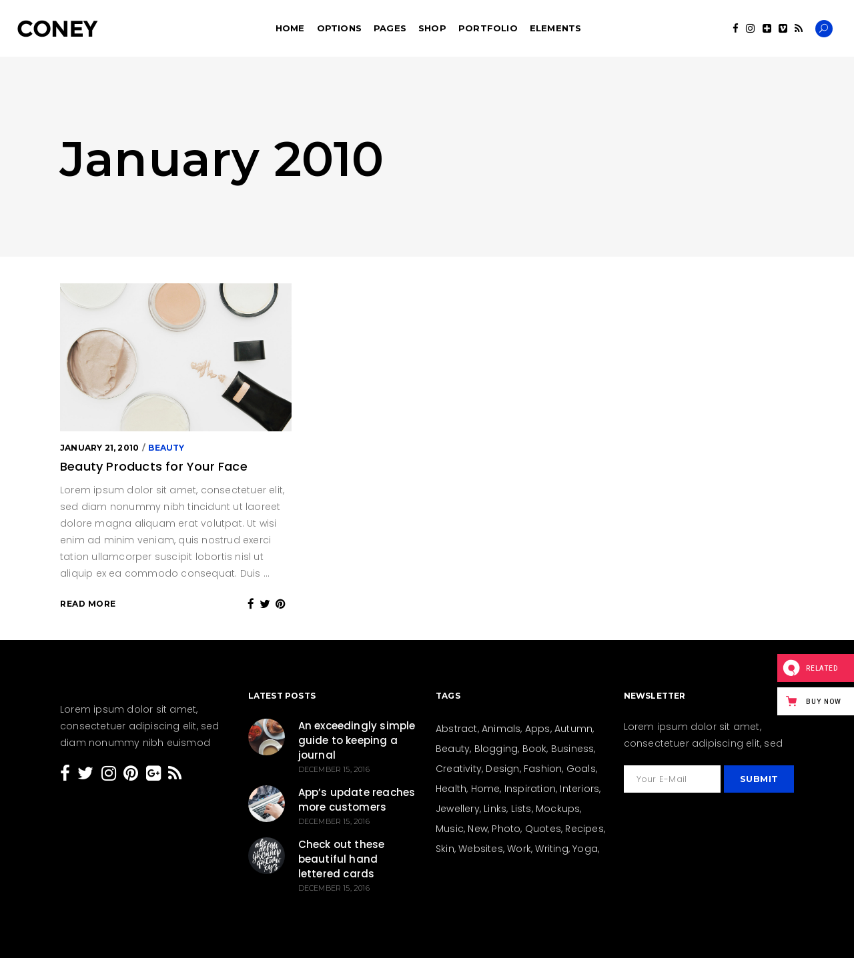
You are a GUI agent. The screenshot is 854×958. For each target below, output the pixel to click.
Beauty (166, 448)
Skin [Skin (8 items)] (445, 848)
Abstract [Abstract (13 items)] (457, 728)
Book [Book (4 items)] (534, 748)
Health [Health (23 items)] (451, 788)
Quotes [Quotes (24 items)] (543, 828)
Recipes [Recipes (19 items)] (584, 828)
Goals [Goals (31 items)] (581, 768)
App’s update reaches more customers (357, 799)
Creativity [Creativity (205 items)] (459, 768)
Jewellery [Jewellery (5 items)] (458, 808)
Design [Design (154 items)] (502, 768)
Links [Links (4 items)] (495, 808)
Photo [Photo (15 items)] (506, 828)
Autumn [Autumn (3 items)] (573, 728)
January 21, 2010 (99, 448)
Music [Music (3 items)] (450, 828)
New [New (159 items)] (478, 828)
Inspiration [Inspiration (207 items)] (530, 788)
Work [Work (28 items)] (519, 848)
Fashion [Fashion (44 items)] (543, 768)
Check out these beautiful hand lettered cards (341, 858)
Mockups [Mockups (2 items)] (558, 808)
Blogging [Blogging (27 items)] (496, 748)
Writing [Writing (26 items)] (551, 848)
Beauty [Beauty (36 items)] (453, 748)
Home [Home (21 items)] (485, 788)
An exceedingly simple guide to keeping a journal (357, 740)
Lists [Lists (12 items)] (521, 808)
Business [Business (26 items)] (572, 748)
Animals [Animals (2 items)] (501, 728)
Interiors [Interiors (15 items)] (579, 788)
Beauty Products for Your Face (154, 466)
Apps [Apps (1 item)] (537, 728)
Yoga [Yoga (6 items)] (585, 848)
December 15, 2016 (334, 769)
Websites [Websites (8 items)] (480, 848)
